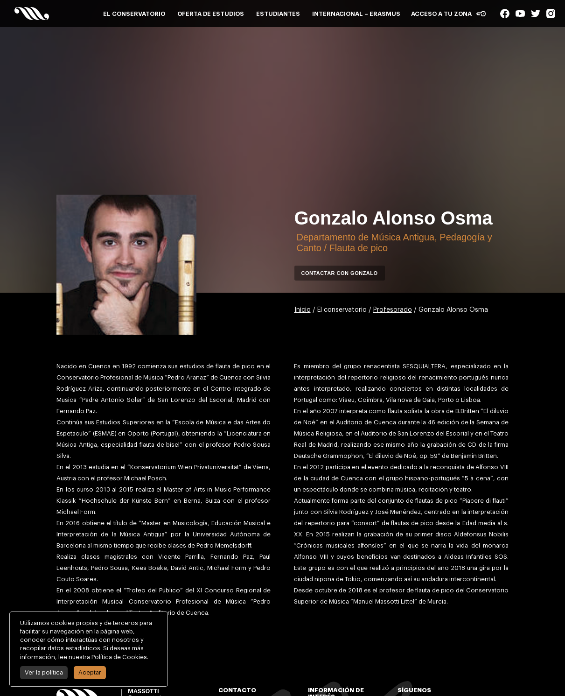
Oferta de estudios (210, 14)
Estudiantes (278, 14)
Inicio (302, 310)
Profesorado (392, 310)
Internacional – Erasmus (356, 14)
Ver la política (42, 672)
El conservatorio (134, 14)
